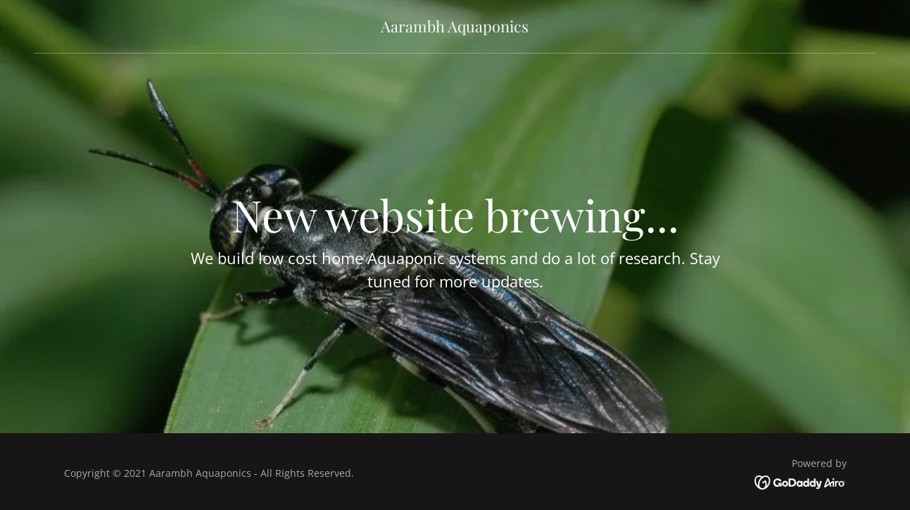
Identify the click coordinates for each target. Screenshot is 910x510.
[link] (455, 28)
